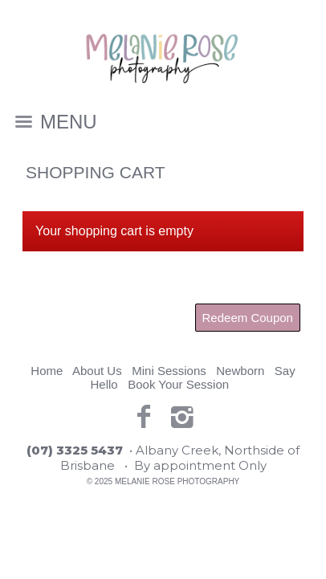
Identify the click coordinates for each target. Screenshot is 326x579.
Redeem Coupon (247, 317)
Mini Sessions (169, 370)
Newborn (240, 370)
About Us (97, 370)
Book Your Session (178, 384)
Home (47, 370)
